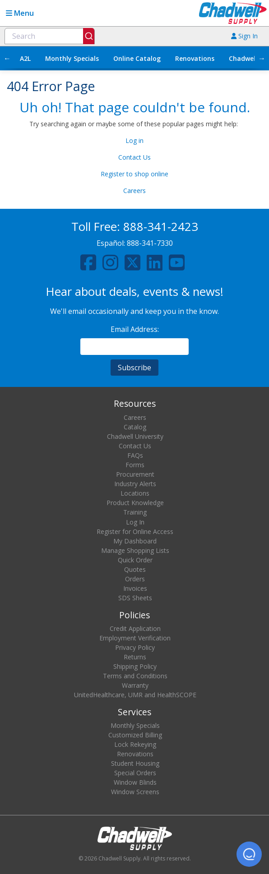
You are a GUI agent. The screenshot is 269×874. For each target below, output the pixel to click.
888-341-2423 (160, 227)
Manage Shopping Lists (135, 550)
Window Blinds (135, 782)
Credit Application (135, 628)
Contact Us (134, 157)
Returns (135, 657)
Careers (134, 190)
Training (135, 512)
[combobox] (50, 36)
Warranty (135, 685)
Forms (134, 464)
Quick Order (135, 560)
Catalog (135, 427)
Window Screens (135, 791)
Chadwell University (135, 436)
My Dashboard (135, 541)
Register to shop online (134, 174)
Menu (20, 13)
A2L (25, 58)
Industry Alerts (135, 483)
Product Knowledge (135, 502)
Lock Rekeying (135, 744)
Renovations (194, 58)
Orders (135, 579)
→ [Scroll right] (261, 58)
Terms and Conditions (135, 676)
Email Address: (135, 329)
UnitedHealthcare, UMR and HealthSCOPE (135, 694)
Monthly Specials (72, 58)
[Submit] (88, 36)
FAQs (135, 455)
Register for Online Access (135, 531)
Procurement (135, 474)
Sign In (244, 36)
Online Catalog (137, 58)
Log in (134, 140)
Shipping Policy (135, 666)
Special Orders (135, 772)
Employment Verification (135, 638)
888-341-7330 (150, 243)
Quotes (135, 569)
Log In (135, 522)
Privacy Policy (135, 647)
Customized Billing (135, 735)
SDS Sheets (135, 597)
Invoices (135, 588)
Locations (135, 493)
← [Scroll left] (7, 58)
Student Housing (135, 763)
